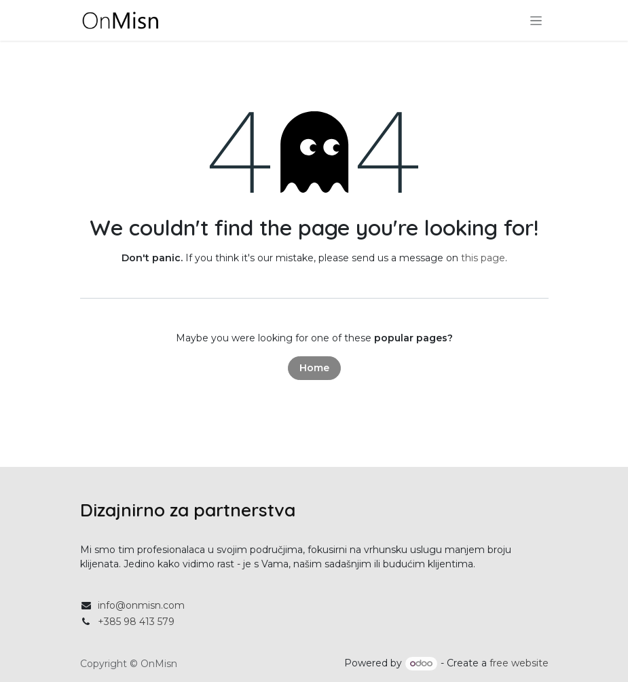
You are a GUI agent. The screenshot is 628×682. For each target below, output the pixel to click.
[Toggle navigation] (536, 20)
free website (519, 663)
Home (314, 368)
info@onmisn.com (141, 605)
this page (483, 258)
